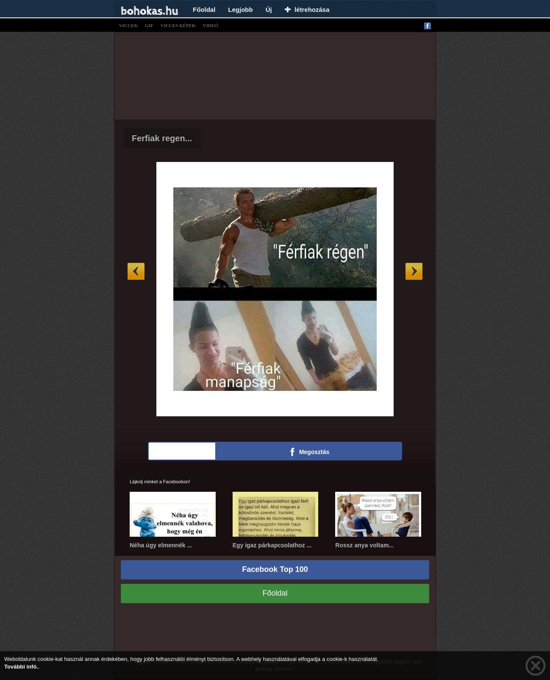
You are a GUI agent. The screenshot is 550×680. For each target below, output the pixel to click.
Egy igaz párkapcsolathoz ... (272, 545)
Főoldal (204, 9)
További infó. (21, 666)
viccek (128, 25)
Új (269, 9)
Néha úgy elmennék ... (161, 545)
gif (149, 25)
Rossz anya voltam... (364, 545)
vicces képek (178, 25)
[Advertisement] (275, 74)
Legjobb (240, 9)
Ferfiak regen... (162, 138)
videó (210, 25)
